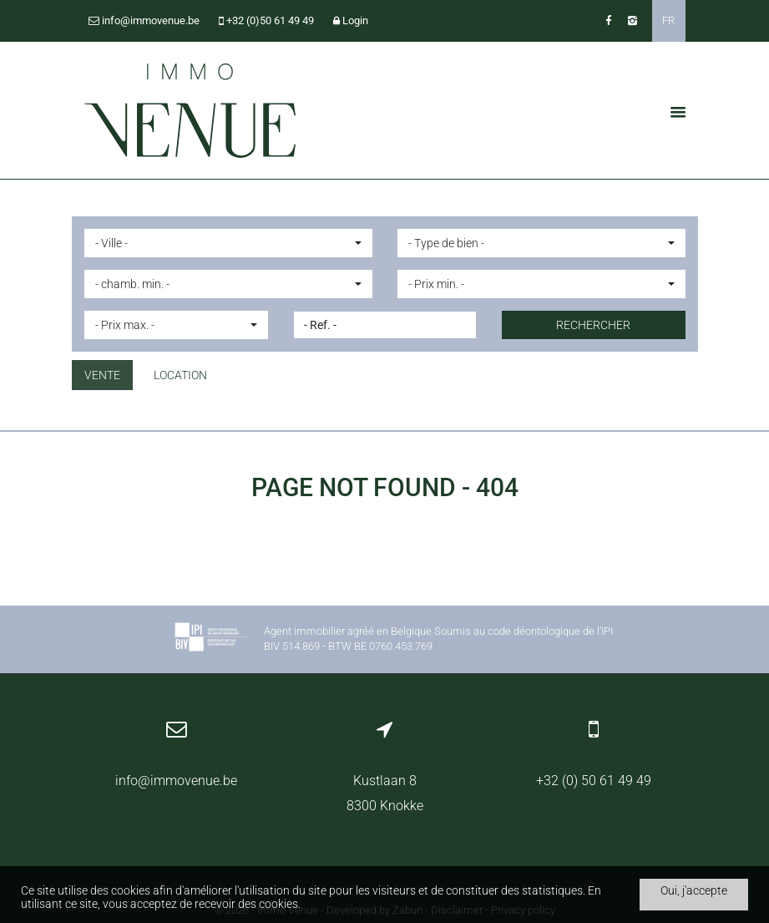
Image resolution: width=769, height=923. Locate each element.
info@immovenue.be (176, 781)
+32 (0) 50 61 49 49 (593, 781)
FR (668, 20)
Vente (102, 375)
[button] (228, 243)
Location (180, 375)
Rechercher (593, 325)
